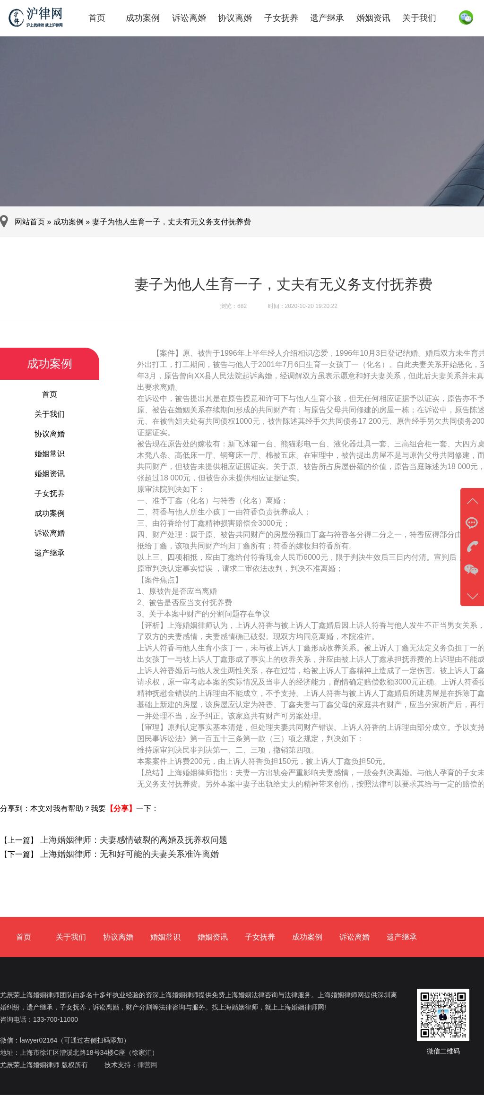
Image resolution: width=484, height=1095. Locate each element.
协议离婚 (235, 18)
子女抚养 (281, 18)
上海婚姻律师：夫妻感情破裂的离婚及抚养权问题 (132, 840)
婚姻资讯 (373, 18)
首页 (96, 18)
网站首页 (30, 222)
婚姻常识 (50, 454)
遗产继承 (327, 18)
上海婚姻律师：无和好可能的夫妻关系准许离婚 (128, 854)
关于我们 (419, 18)
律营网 (147, 1065)
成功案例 (143, 18)
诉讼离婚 (189, 18)
